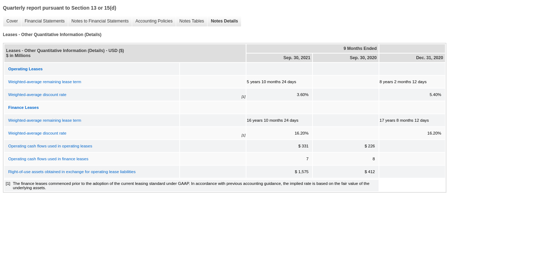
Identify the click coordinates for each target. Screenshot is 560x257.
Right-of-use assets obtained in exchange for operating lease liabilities (72, 172)
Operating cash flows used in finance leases (48, 159)
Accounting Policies (153, 21)
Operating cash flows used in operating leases (50, 146)
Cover (12, 21)
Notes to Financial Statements (100, 21)
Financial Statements (45, 21)
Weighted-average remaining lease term (44, 82)
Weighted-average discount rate (37, 94)
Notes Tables (191, 21)
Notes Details (224, 21)
